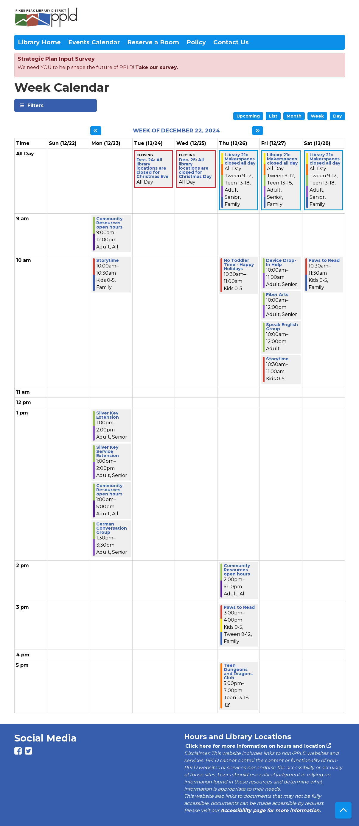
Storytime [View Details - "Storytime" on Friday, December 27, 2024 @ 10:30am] (277, 359)
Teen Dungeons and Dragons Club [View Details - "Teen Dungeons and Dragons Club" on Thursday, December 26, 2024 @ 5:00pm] (238, 671)
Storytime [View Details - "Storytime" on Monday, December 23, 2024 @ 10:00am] (107, 260)
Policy (196, 42)
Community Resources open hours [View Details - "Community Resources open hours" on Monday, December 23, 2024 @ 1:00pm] (109, 490)
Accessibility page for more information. (270, 810)
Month (294, 116)
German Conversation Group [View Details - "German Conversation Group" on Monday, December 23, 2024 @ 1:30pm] (111, 528)
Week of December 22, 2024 (176, 131)
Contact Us (231, 42)
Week (317, 116)
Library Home (39, 42)
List (273, 116)
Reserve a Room (153, 42)
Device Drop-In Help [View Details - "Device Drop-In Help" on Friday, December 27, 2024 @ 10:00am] (281, 262)
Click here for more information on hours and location (254, 746)
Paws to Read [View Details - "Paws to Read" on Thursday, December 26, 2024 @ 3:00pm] (239, 607)
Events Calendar (94, 42)
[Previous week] (95, 130)
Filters (35, 105)
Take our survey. (156, 67)
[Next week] (257, 130)
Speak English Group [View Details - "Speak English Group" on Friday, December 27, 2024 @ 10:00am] (282, 327)
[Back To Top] (343, 810)
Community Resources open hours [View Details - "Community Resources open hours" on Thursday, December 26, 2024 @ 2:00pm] (237, 570)
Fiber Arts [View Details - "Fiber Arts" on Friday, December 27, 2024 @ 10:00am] (277, 294)
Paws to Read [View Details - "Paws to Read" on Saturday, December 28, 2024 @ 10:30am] (324, 260)
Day (337, 116)
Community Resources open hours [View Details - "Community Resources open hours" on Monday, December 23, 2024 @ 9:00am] (109, 223)
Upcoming (248, 116)
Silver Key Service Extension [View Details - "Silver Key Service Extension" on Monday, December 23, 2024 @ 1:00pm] (107, 451)
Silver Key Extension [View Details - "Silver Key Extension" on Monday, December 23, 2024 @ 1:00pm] (107, 415)
